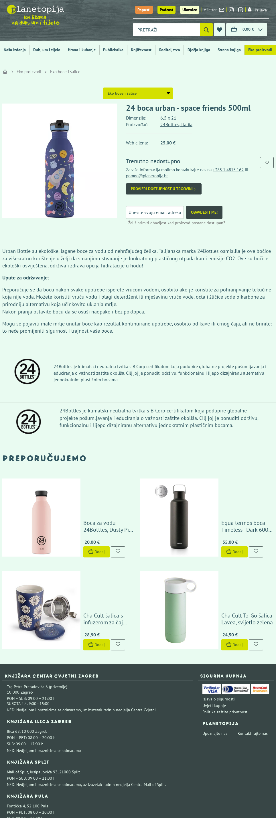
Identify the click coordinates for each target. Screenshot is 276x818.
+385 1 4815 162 (228, 169)
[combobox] (166, 29)
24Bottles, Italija (176, 124)
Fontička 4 (16, 727)
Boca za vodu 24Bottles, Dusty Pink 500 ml (89, 487)
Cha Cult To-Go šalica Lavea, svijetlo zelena (228, 541)
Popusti (144, 9)
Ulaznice (189, 9)
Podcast (166, 9)
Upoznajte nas (214, 655)
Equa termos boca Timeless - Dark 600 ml (225, 487)
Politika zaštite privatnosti (225, 633)
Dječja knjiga (199, 49)
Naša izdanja (15, 49)
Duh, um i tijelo (46, 49)
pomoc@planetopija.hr (147, 175)
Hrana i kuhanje (82, 49)
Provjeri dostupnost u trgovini (164, 189)
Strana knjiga (229, 49)
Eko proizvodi (260, 49)
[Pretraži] (206, 29)
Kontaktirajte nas (253, 655)
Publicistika (113, 49)
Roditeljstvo (169, 49)
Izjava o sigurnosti (218, 621)
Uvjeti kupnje (214, 627)
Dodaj (60, 512)
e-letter (214, 9)
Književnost (141, 49)
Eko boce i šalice (65, 71)
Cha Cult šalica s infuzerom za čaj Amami (87, 541)
